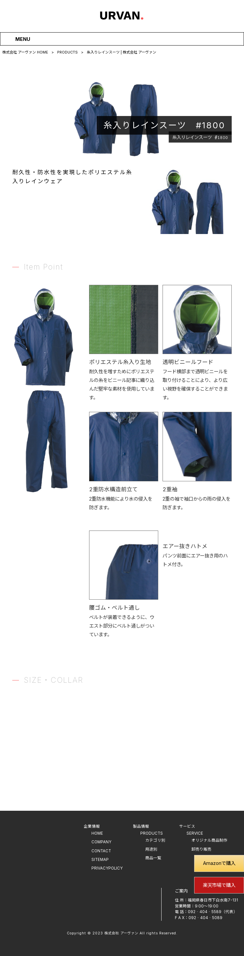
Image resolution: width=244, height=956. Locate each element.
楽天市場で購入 (219, 885)
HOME (97, 833)
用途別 (151, 849)
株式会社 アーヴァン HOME (25, 52)
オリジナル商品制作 (209, 840)
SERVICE (194, 833)
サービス (187, 826)
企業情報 (92, 826)
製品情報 (141, 826)
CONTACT (101, 851)
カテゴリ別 (155, 840)
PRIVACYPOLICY (107, 868)
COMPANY (101, 842)
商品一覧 (153, 858)
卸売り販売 (201, 849)
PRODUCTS (67, 52)
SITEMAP (100, 859)
